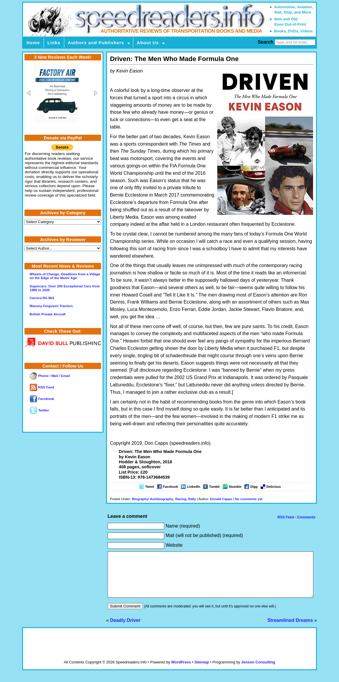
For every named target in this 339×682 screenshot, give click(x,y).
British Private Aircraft (47, 314)
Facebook (170, 486)
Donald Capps (221, 499)
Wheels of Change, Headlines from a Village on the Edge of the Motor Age (64, 276)
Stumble (235, 486)
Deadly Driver (125, 629)
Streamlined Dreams (290, 629)
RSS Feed (42, 387)
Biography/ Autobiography (153, 499)
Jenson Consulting (258, 671)
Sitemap (201, 671)
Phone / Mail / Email (50, 376)
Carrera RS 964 (41, 298)
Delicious (273, 486)
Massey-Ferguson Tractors (51, 306)
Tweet (149, 486)
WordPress (181, 671)
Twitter (39, 410)
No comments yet (248, 499)
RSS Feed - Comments (296, 517)
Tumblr (214, 486)
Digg (253, 486)
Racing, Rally (185, 499)
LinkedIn (193, 486)
